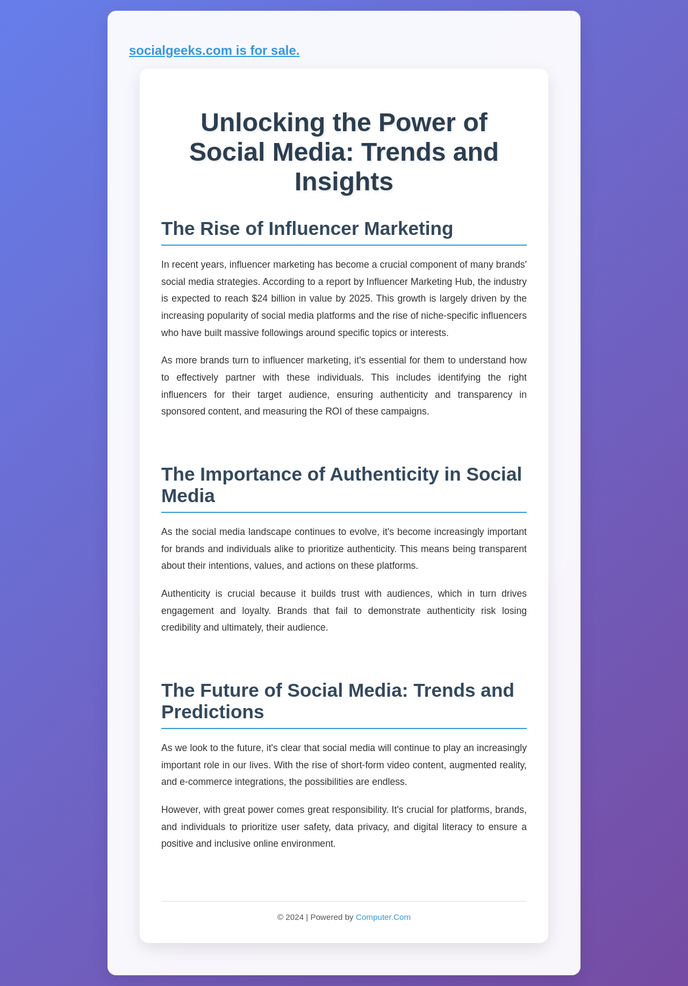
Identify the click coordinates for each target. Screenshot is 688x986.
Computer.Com (383, 916)
